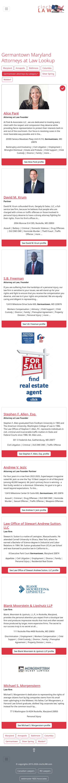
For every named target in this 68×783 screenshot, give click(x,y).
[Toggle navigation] (6, 8)
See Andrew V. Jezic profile (34, 510)
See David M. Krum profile (34, 243)
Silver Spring (48, 73)
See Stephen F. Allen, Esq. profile (34, 453)
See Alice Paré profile (34, 162)
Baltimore (33, 68)
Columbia (47, 68)
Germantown (12, 741)
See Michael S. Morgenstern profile (34, 725)
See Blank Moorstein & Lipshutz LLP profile (34, 651)
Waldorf (7, 79)
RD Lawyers (45, 771)
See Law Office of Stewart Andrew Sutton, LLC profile (34, 570)
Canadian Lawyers (26, 771)
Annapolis (20, 68)
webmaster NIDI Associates (34, 778)
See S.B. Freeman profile (34, 324)
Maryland (7, 68)
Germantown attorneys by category (20, 73)
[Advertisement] (34, 33)
